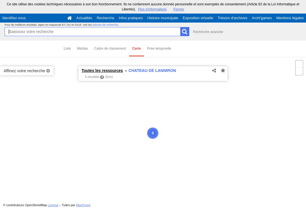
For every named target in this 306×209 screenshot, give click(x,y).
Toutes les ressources (102, 70)
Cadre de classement (110, 48)
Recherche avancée (208, 32)
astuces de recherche (105, 24)
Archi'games (262, 18)
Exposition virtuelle (198, 18)
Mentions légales (290, 18)
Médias (82, 48)
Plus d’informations (152, 9)
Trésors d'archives (232, 18)
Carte (136, 48)
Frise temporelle (159, 48)
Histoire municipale (162, 18)
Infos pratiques (131, 18)
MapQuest (83, 205)
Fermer (178, 9)
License (53, 205)
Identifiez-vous (14, 18)
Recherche (105, 18)
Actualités (84, 18)
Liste (67, 48)
